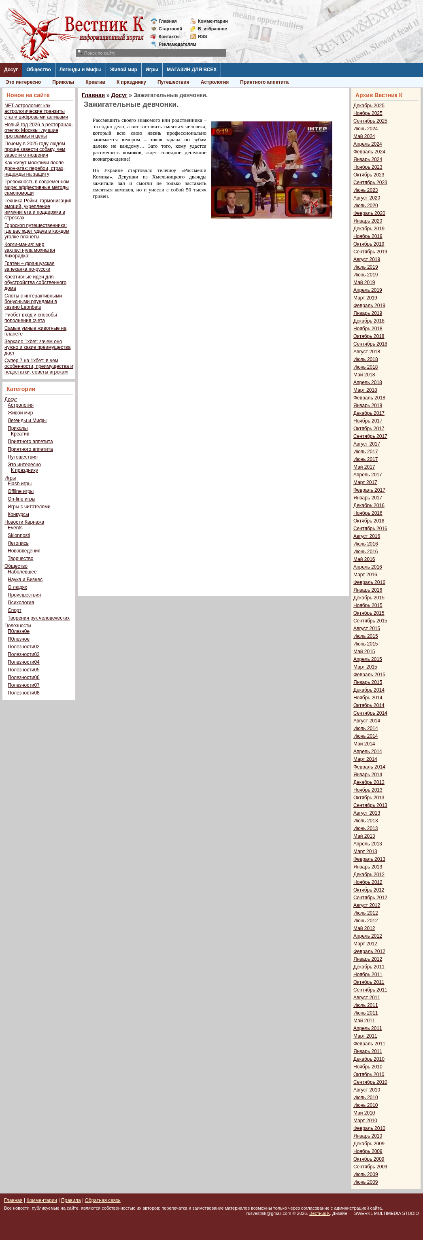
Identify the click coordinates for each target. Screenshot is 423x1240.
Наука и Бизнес (25, 579)
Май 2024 (364, 136)
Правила (71, 1200)
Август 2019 (366, 259)
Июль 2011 (365, 1005)
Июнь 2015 (365, 644)
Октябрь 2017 (369, 428)
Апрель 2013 (367, 844)
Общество (38, 69)
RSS (202, 36)
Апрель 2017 (367, 475)
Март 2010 (365, 1120)
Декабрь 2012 (369, 874)
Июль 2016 (365, 544)
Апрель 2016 (367, 567)
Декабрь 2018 (369, 321)
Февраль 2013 (369, 859)
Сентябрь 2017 (370, 436)
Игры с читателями (29, 507)
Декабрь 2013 (369, 782)
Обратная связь (102, 1200)
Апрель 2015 (367, 659)
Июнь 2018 (365, 367)
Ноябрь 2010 (368, 1067)
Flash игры (20, 483)
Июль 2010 (365, 1097)
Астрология (215, 82)
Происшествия (24, 595)
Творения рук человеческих (39, 618)
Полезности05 (24, 670)
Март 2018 (365, 390)
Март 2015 (365, 667)
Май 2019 (364, 282)
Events (15, 528)
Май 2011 (364, 1020)
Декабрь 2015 (369, 598)
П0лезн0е (19, 631)
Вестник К (319, 1213)
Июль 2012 (365, 913)
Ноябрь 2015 (368, 605)
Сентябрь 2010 (370, 1082)
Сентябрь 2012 (370, 897)
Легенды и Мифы (81, 69)
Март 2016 (365, 575)
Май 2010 (364, 1113)
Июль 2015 (365, 636)
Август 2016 (366, 536)
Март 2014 (365, 759)
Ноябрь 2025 (368, 113)
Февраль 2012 (369, 951)
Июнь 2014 (365, 736)
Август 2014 (366, 721)
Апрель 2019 (367, 290)
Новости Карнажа (24, 522)
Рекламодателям (174, 44)
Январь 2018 (367, 405)
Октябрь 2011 (369, 982)
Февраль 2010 (369, 1128)
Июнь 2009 (365, 1182)
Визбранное (212, 28)
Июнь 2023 (365, 190)
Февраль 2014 (369, 767)
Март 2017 (365, 482)
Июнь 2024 (365, 129)
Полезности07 (24, 685)
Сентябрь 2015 (370, 621)
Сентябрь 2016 (370, 528)
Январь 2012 (367, 959)
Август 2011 (366, 997)
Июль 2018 (365, 359)
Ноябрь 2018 (368, 328)
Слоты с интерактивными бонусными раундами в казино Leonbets (33, 301)
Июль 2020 (365, 205)
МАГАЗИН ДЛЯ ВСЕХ (192, 69)
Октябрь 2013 (369, 797)
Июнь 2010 (365, 1105)
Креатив (95, 82)
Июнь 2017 (365, 459)
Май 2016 (364, 559)
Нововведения (24, 551)
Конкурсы (18, 514)
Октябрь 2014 (369, 705)
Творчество (20, 558)
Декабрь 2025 (369, 105)
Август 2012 (366, 905)
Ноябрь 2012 (368, 882)
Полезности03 (24, 654)
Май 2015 (364, 651)
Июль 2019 (365, 267)
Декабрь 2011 (369, 967)
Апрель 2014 (367, 751)
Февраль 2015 (369, 674)
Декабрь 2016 (369, 505)
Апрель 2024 (367, 144)
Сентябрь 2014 (370, 713)
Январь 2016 (367, 590)
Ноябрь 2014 (368, 698)
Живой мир (123, 69)
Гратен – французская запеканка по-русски (29, 266)
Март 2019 (365, 298)
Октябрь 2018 (369, 336)
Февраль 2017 (369, 490)
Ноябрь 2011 (368, 974)
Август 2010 (366, 1090)
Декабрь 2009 (369, 1144)
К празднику (131, 82)
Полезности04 (24, 662)
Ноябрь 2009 (368, 1151)
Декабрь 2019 (369, 228)
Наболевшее (22, 572)
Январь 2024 (367, 159)
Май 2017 (364, 467)
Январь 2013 (367, 867)
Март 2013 (365, 851)
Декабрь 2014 (369, 690)
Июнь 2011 (365, 1013)
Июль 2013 (365, 821)
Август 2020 (366, 198)
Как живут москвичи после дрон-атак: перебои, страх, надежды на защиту (34, 168)
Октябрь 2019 (369, 244)
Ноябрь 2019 (368, 236)
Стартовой (170, 28)
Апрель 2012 (367, 936)
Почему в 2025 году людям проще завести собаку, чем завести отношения (34, 149)
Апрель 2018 (367, 382)
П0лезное (19, 639)
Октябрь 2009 (369, 1159)
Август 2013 (366, 813)
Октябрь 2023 (369, 175)
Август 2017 (366, 444)
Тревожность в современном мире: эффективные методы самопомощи (37, 187)
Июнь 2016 (365, 551)
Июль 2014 (365, 728)
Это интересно (23, 82)
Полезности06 (24, 677)
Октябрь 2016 (369, 521)
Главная (168, 21)
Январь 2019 (367, 313)
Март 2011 (365, 1036)
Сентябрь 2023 (370, 182)
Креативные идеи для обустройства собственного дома (35, 282)
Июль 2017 (365, 451)
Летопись (18, 543)
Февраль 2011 (369, 1044)
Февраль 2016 (369, 582)
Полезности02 (24, 647)
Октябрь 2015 (369, 613)
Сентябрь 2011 (370, 990)
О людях (17, 587)
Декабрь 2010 (369, 1059)
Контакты (169, 36)
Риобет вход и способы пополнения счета (30, 317)
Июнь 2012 (365, 921)
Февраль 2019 (369, 305)
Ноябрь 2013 (368, 790)
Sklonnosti (19, 535)
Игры (152, 69)
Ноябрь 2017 (368, 421)
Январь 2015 (367, 682)
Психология (21, 602)
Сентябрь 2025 (370, 121)
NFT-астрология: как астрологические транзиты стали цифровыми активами (36, 111)
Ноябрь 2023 (368, 167)
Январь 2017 (367, 498)
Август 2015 (366, 628)
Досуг (11, 69)
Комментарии (213, 21)
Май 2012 (364, 928)
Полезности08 (24, 693)
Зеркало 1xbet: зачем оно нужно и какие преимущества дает (37, 347)
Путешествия (173, 82)
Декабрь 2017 (369, 413)
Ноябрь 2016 (368, 513)
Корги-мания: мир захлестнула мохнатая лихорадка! (29, 250)
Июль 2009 (365, 1174)
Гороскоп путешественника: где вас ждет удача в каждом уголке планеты (36, 231)
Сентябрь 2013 (370, 805)
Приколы (63, 82)
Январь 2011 (367, 1051)
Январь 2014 (367, 774)
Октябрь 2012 (369, 890)
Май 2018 (364, 375)
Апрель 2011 (367, 1028)
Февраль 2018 (369, 398)
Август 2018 (366, 352)
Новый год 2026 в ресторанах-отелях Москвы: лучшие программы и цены (38, 130)
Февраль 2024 (369, 152)
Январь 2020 (367, 221)
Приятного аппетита (264, 82)
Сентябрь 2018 (370, 344)
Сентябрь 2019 (370, 252)
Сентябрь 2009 (370, 1167)
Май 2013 (364, 836)
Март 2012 (365, 944)
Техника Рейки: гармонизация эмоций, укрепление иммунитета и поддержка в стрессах (37, 209)
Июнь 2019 (365, 275)
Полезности (17, 625)
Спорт (14, 610)
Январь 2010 (367, 1136)
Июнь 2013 (365, 828)
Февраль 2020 (369, 213)
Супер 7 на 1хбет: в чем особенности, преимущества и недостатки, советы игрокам (38, 366)
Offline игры (21, 491)
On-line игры (21, 499)
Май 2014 (364, 744)
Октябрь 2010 (369, 1074)
